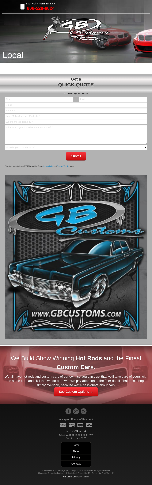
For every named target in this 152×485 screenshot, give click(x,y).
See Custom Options (76, 391)
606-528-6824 (41, 8)
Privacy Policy (48, 166)
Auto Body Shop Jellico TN (79, 473)
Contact (76, 463)
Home (76, 445)
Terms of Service (63, 166)
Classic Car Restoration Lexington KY (53, 473)
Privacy (76, 457)
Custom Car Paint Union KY (103, 473)
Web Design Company (71, 477)
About (75, 451)
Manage (86, 477)
